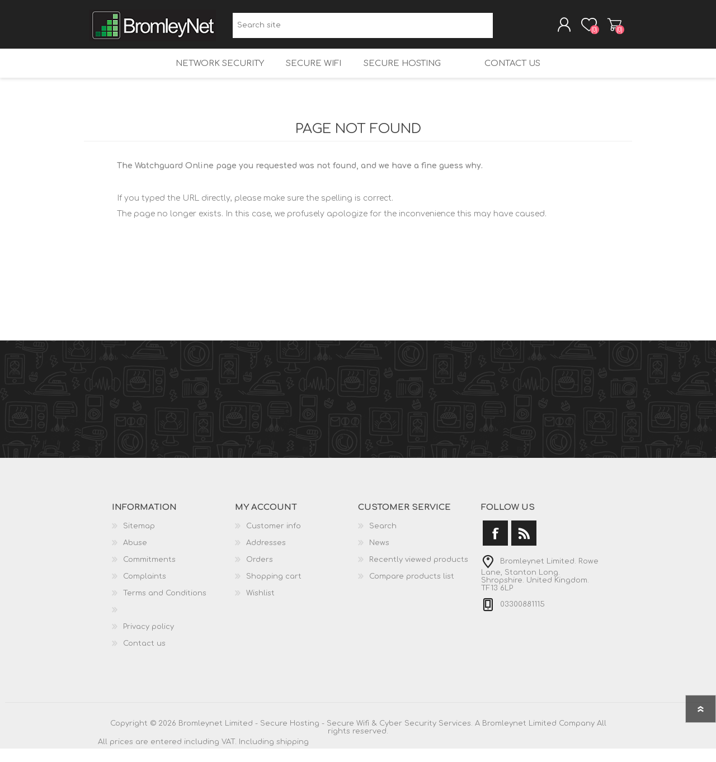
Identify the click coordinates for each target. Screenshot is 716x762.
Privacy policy (148, 640)
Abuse (135, 556)
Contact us (520, 73)
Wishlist (260, 606)
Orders (259, 573)
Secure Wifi (307, 73)
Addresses (266, 556)
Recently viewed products (418, 573)
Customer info (273, 539)
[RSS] (523, 546)
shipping (292, 755)
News (379, 556)
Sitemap (139, 539)
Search (505, 28)
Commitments (149, 573)
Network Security (210, 73)
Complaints (144, 590)
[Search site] (363, 28)
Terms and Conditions (164, 606)
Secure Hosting (399, 73)
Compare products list (411, 590)
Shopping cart (605, 27)
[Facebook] (495, 546)
